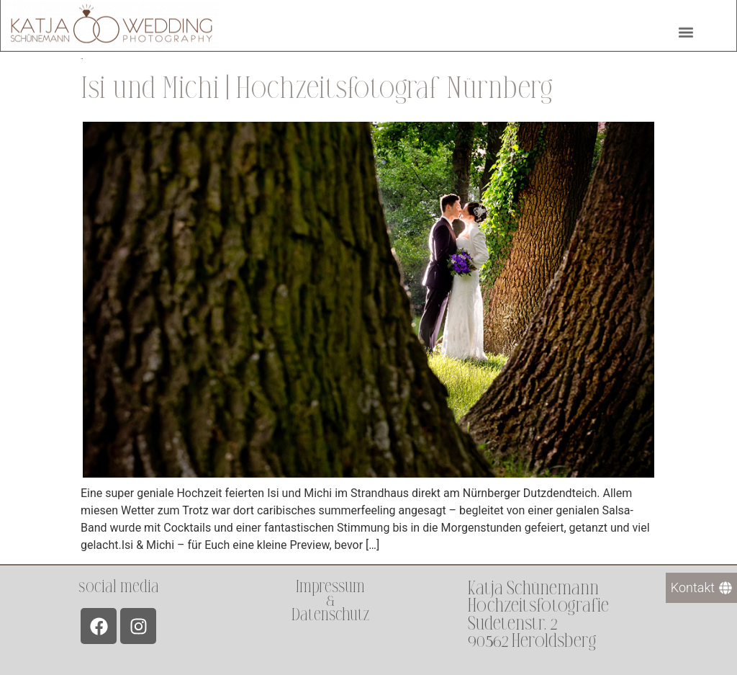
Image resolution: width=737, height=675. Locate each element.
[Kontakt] (701, 588)
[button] (685, 31)
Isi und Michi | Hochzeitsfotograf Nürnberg (317, 88)
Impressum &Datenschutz (330, 600)
